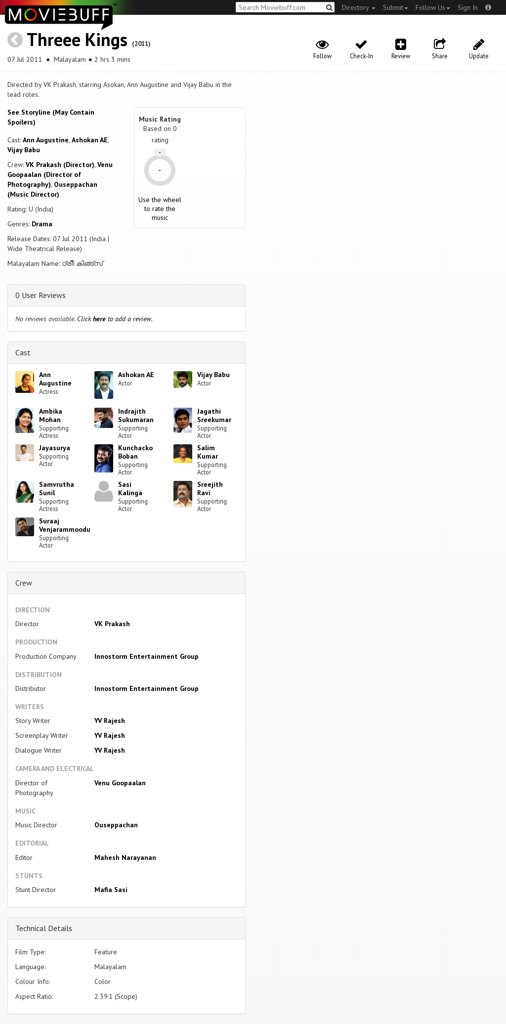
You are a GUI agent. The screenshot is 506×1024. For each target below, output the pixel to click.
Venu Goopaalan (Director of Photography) (60, 174)
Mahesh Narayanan (125, 857)
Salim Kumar (207, 452)
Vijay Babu (23, 149)
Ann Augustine (46, 139)
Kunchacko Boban (135, 452)
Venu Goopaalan (120, 782)
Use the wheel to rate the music (159, 208)
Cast (23, 352)
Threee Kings (77, 39)
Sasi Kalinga (130, 488)
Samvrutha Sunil (56, 488)
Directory (359, 7)
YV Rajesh (109, 720)
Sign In (468, 7)
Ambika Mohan (50, 415)
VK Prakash (112, 623)
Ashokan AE (90, 139)
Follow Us (433, 7)
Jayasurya (54, 447)
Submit (395, 7)
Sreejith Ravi (210, 488)
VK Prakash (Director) (60, 164)
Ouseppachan (116, 824)
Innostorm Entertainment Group (146, 656)
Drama (42, 223)
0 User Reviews (40, 295)
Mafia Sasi (110, 889)
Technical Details (43, 928)
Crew (23, 583)
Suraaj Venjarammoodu (64, 525)
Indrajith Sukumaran (136, 415)
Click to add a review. (115, 318)
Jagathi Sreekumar (214, 415)
